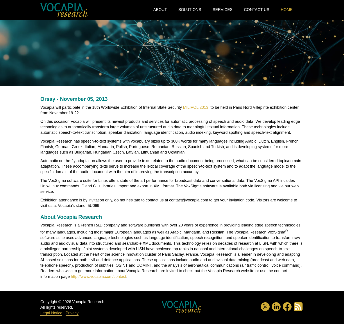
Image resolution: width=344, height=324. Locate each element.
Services (223, 9)
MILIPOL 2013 (195, 107)
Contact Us (256, 9)
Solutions (189, 9)
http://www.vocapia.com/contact (98, 276)
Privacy (72, 313)
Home (287, 9)
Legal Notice (51, 313)
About (160, 9)
